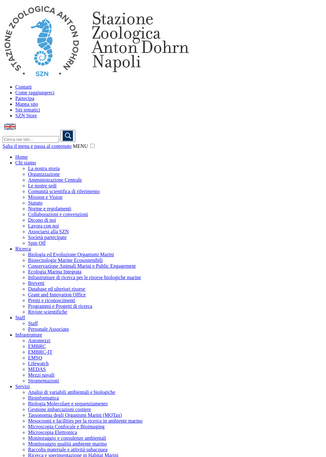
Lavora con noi (43, 226)
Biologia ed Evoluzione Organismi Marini (71, 254)
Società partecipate (47, 237)
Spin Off (37, 243)
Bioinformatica (43, 398)
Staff (20, 317)
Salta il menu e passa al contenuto (37, 146)
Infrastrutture (28, 334)
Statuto (35, 203)
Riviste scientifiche (47, 312)
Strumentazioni (43, 380)
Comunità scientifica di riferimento (64, 191)
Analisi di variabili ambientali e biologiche (71, 392)
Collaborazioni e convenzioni (58, 214)
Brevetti (36, 283)
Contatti (23, 87)
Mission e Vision (45, 197)
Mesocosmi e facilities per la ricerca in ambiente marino (85, 421)
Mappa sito (26, 104)
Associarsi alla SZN (48, 231)
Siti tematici (27, 109)
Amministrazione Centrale (55, 180)
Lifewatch (38, 363)
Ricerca (23, 248)
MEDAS (37, 369)
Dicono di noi (42, 220)
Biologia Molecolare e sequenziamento (68, 403)
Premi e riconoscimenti (51, 300)
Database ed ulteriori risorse (56, 289)
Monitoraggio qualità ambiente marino (67, 443)
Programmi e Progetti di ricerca (60, 306)
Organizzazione (44, 174)
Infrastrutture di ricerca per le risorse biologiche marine (84, 277)
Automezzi (39, 340)
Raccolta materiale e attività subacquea (68, 449)
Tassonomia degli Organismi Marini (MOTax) (75, 415)
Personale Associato (48, 329)
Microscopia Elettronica (52, 432)
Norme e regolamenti (49, 208)
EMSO (35, 357)
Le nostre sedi (42, 185)
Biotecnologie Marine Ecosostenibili (65, 260)
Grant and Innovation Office (57, 294)
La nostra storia (44, 168)
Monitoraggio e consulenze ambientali (67, 438)
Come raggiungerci (34, 92)
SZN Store (26, 115)
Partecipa (24, 98)
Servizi (22, 386)
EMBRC (37, 346)
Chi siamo (25, 162)
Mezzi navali (41, 375)
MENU (80, 146)
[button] (92, 146)
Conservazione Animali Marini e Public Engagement (82, 266)
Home (21, 157)
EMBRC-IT (40, 352)
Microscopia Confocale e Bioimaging (66, 426)
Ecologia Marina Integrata (55, 271)
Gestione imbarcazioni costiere (59, 409)
